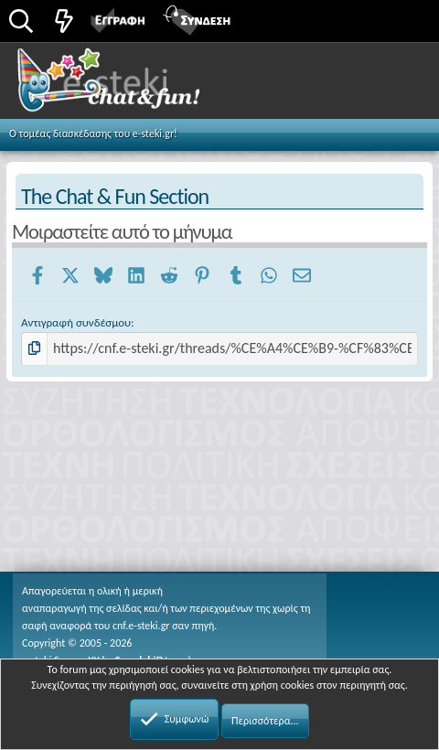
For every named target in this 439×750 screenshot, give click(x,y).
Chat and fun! (129, 86)
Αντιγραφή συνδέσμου (76, 322)
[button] (404, 19)
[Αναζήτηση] (21, 22)
